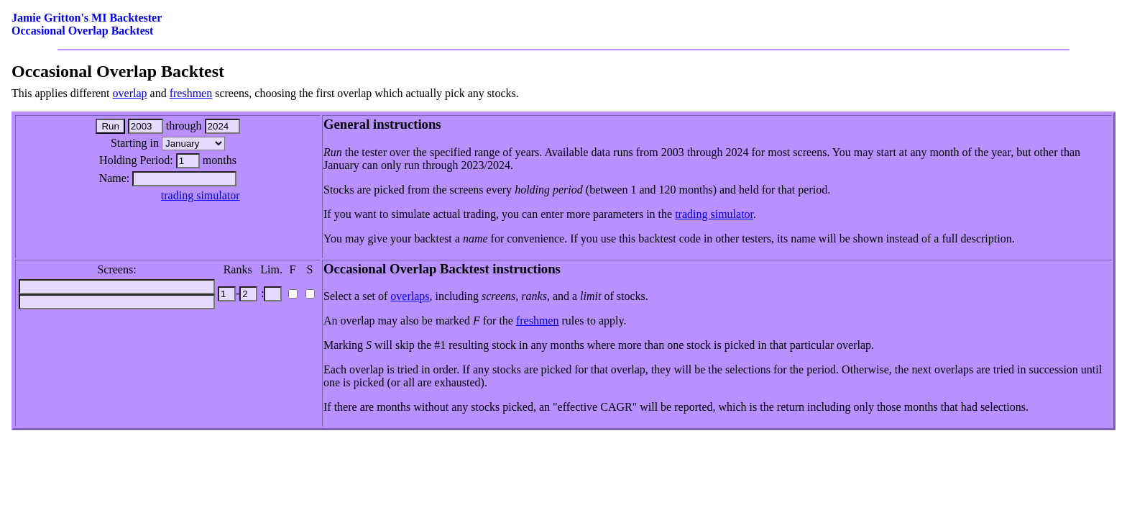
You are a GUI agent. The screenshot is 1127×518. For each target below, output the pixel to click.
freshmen (191, 93)
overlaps (409, 296)
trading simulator (200, 195)
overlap (130, 93)
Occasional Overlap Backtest (82, 30)
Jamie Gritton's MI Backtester (87, 18)
